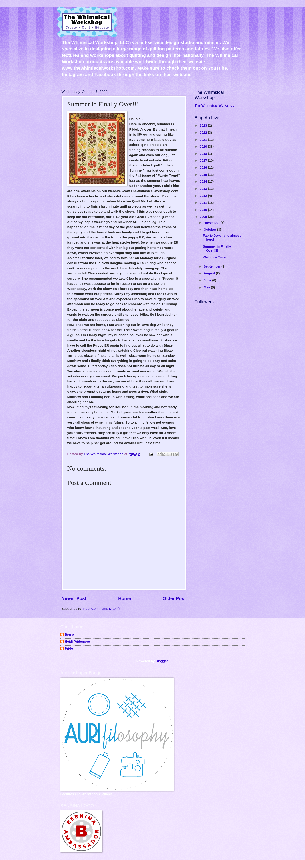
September (212, 266)
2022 (204, 132)
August (210, 273)
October (210, 229)
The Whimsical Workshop (215, 105)
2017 (204, 160)
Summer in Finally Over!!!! (217, 248)
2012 (204, 196)
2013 (204, 188)
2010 (204, 210)
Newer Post (74, 598)
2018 (204, 153)
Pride (69, 648)
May (207, 287)
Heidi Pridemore (77, 641)
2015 (204, 174)
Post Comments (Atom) (101, 608)
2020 (204, 146)
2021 (204, 139)
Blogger (161, 661)
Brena (69, 634)
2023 (204, 125)
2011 (204, 202)
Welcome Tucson (216, 257)
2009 (204, 216)
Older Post (174, 598)
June (208, 280)
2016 (204, 167)
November (212, 222)
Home (124, 598)
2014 (204, 181)
